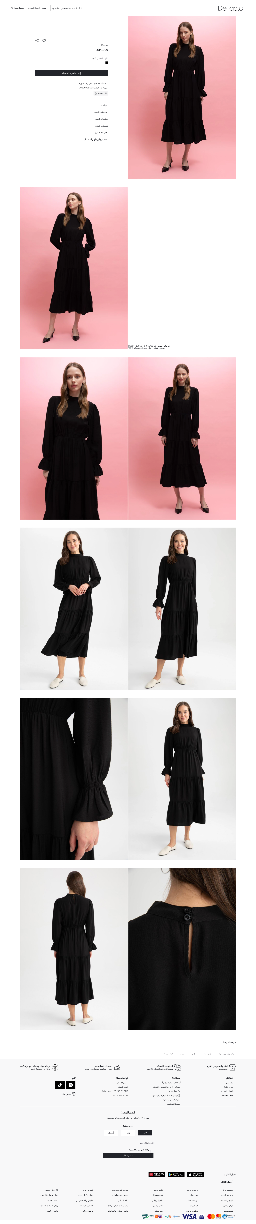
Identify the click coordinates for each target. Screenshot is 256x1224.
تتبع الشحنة (175, 1091)
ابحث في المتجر (101, 112)
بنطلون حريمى (192, 1211)
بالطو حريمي (158, 1190)
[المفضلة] (31, 8)
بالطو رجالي (158, 1206)
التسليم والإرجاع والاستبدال (96, 139)
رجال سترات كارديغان (49, 1195)
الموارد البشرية (227, 1091)
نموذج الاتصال (122, 1082)
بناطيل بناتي (123, 1200)
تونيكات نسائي (192, 1200)
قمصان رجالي (157, 1195)
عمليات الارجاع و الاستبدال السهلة (167, 1087)
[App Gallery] (156, 1174)
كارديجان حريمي (51, 1190)
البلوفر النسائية (227, 1200)
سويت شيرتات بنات (120, 1190)
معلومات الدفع (101, 132)
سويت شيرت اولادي (120, 1195)
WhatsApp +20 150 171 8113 (115, 1091)
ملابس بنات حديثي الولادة (118, 1206)
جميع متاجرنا (228, 1190)
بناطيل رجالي (157, 1200)
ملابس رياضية (52, 1211)
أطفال (111, 1132)
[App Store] (195, 1174)
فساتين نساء (193, 1206)
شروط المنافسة (174, 1104)
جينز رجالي (193, 1195)
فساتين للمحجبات (85, 1206)
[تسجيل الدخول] (40, 8)
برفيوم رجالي (87, 1211)
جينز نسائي (158, 1211)
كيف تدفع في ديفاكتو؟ (172, 1099)
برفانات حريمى (192, 1190)
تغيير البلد (66, 1094)
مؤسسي (229, 1082)
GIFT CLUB (227, 1095)
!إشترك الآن (128, 1155)
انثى (145, 1132)
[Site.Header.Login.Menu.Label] (247, 8)
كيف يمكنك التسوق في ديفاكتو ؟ (166, 1095)
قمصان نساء (228, 1211)
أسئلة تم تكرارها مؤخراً (171, 1082)
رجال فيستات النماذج (49, 1206)
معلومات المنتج (101, 119)
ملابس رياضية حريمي (84, 1200)
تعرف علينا (228, 1087)
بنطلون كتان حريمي (85, 1195)
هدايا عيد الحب (227, 1195)
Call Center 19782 (120, 1095)
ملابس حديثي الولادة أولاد (118, 1211)
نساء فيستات (52, 1200)
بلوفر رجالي (228, 1206)
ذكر (128, 1132)
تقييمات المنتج (101, 125)
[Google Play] (176, 1174)
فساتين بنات (88, 1190)
